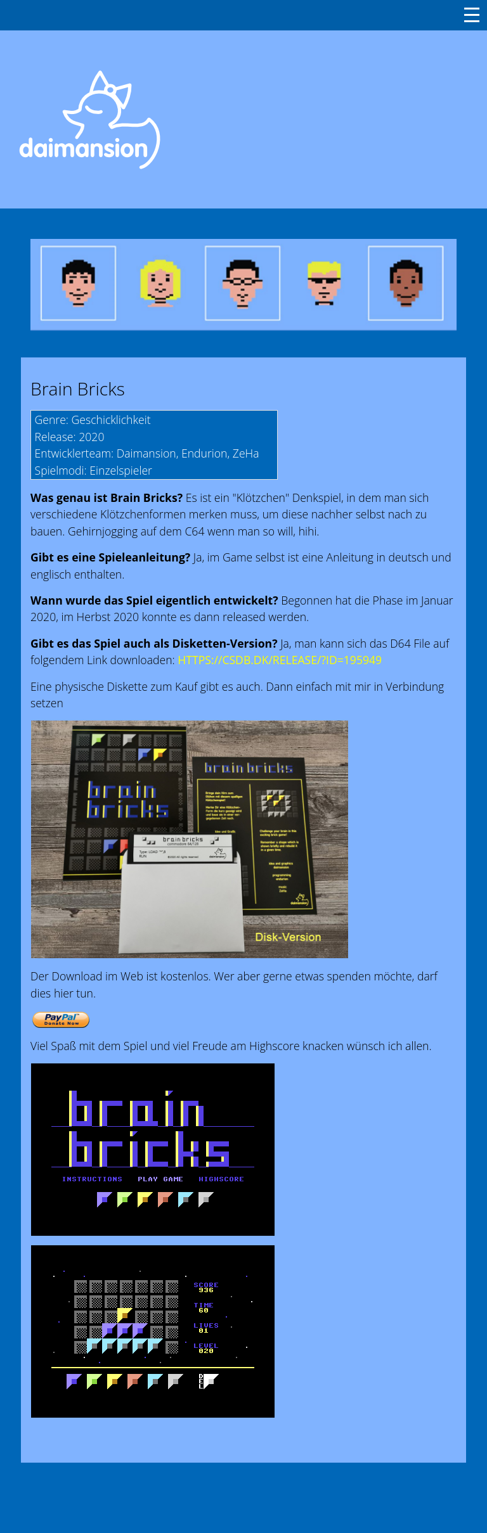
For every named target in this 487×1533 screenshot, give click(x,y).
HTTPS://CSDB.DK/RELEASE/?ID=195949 (280, 659)
